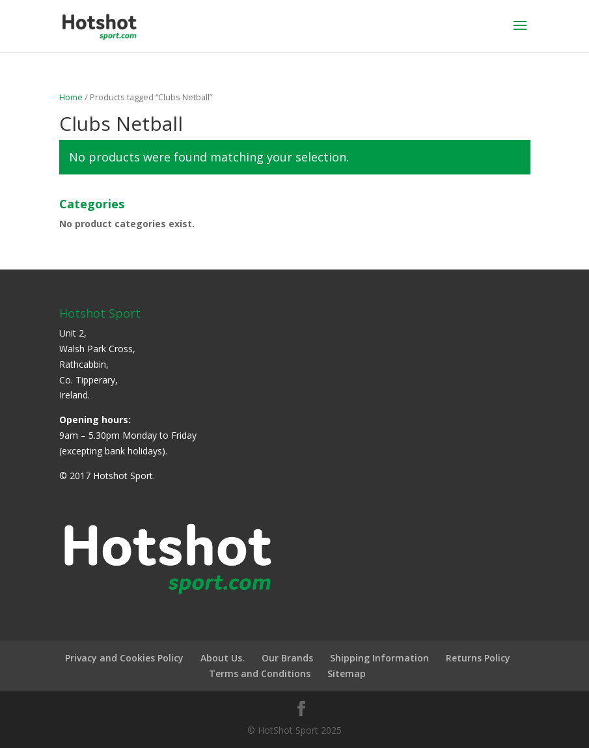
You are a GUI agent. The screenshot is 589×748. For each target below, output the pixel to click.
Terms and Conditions (259, 673)
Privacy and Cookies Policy (124, 658)
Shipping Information (379, 658)
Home (71, 97)
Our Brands (287, 658)
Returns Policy (478, 658)
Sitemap (346, 673)
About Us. (222, 658)
